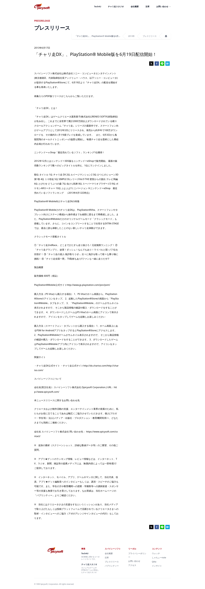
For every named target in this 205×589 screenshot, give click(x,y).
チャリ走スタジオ (116, 6)
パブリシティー (112, 565)
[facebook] (157, 63)
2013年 (131, 36)
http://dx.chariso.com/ (95, 365)
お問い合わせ (163, 6)
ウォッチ (156, 553)
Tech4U (97, 6)
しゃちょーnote (159, 557)
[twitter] (151, 63)
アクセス (132, 565)
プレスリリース (150, 36)
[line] (162, 63)
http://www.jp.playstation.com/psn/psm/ (88, 284)
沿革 (147, 6)
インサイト (157, 565)
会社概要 (135, 6)
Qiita (154, 561)
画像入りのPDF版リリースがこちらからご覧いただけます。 (64, 96)
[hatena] (167, 63)
